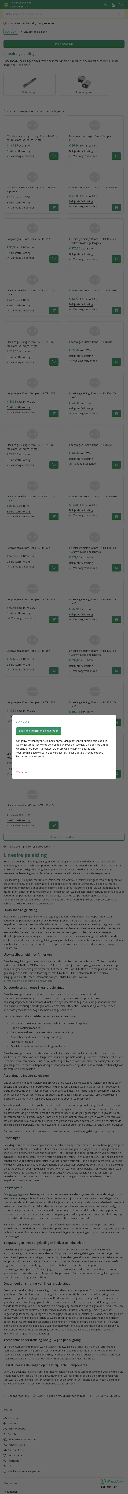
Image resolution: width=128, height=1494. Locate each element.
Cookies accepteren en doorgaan (38, 730)
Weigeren (22, 772)
